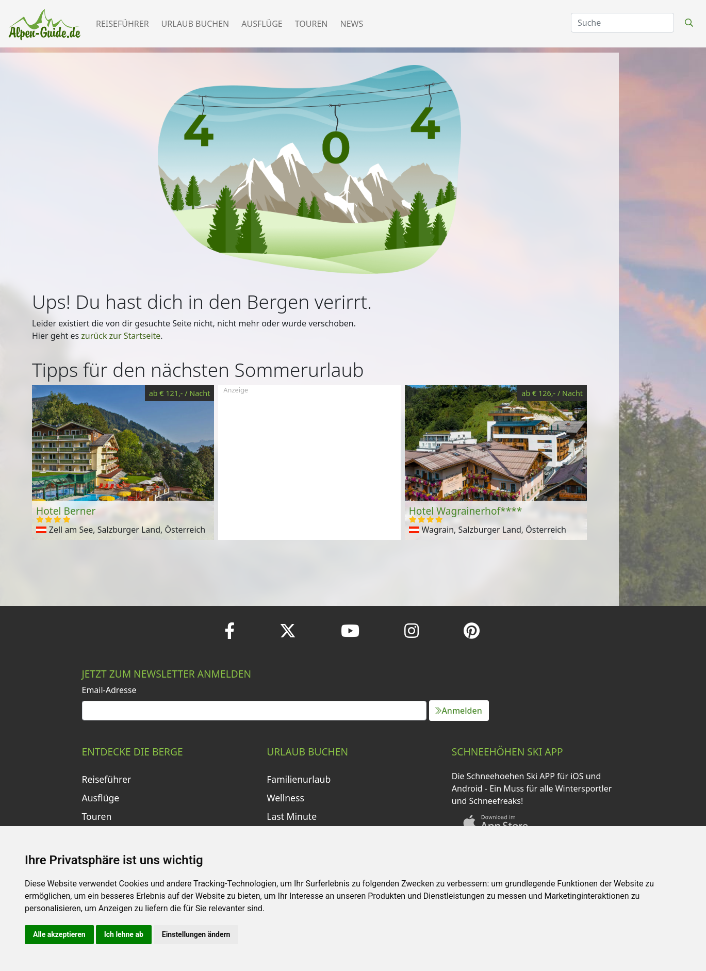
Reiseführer (122, 23)
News (352, 23)
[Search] (622, 22)
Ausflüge (261, 23)
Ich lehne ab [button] (123, 934)
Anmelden (458, 710)
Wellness (285, 798)
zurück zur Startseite (120, 335)
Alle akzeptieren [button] (59, 934)
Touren (311, 23)
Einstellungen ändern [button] (196, 934)
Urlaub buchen (195, 23)
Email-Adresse (109, 690)
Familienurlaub (299, 779)
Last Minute (292, 816)
